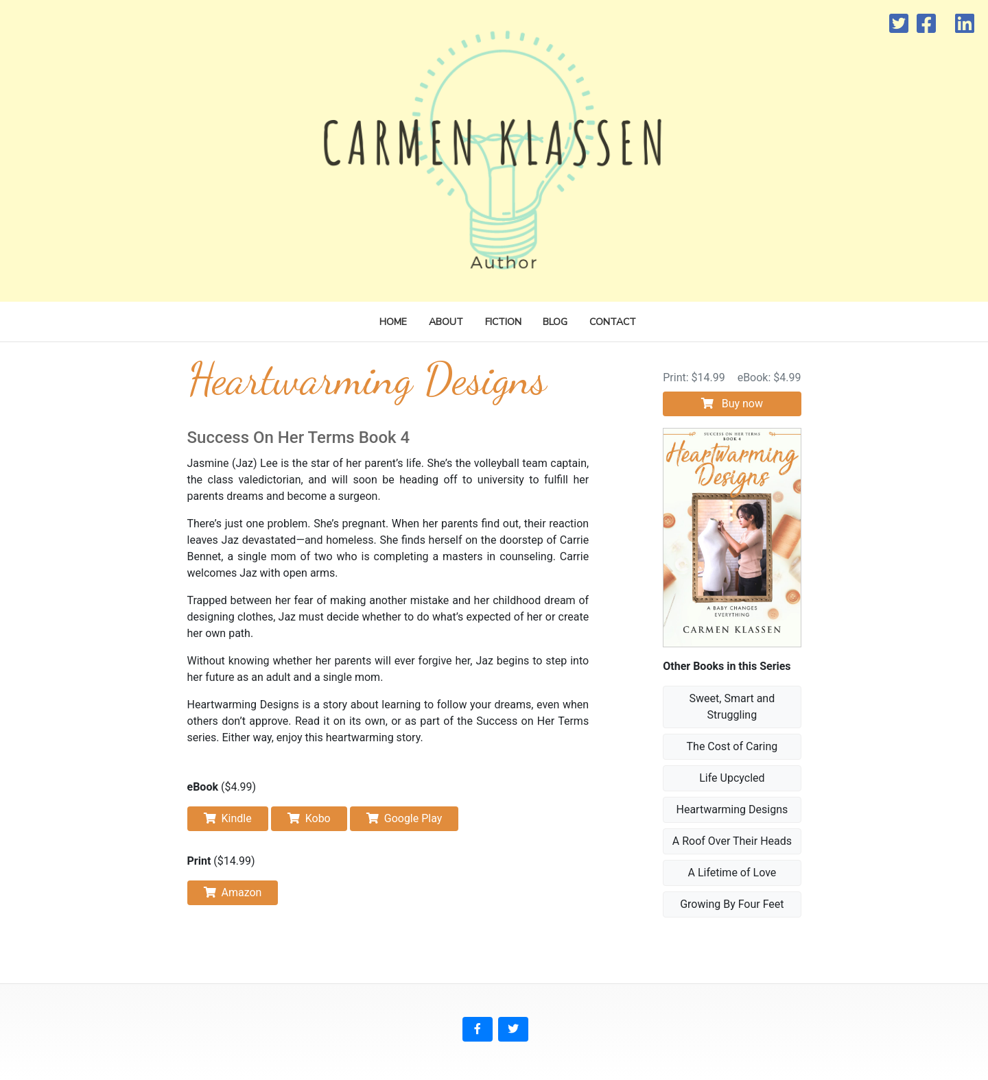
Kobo (309, 818)
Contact (612, 321)
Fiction (503, 321)
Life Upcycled (731, 777)
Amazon (233, 892)
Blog (555, 321)
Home (393, 321)
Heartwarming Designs (732, 809)
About (446, 321)
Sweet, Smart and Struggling (732, 706)
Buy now (732, 403)
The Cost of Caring (732, 746)
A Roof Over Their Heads (732, 841)
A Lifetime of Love (731, 872)
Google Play (404, 818)
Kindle (228, 818)
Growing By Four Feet (732, 904)
